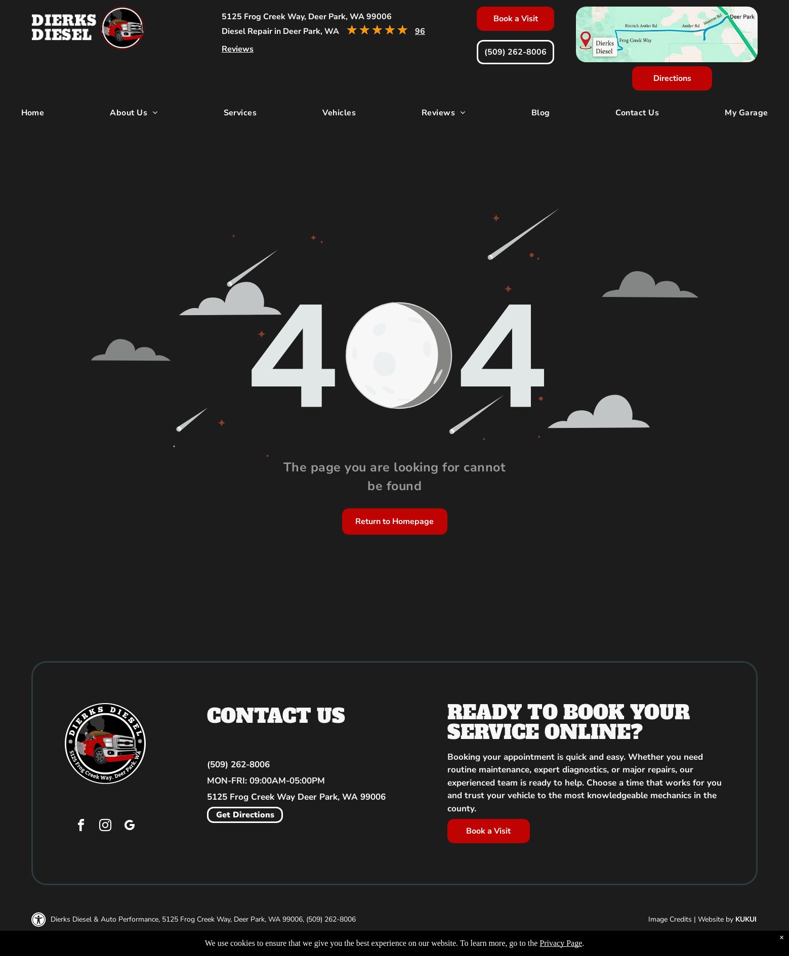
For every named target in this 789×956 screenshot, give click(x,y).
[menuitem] (33, 112)
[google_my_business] (129, 826)
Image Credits (670, 919)
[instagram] (105, 826)
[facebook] (81, 826)
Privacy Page (560, 943)
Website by (715, 919)
